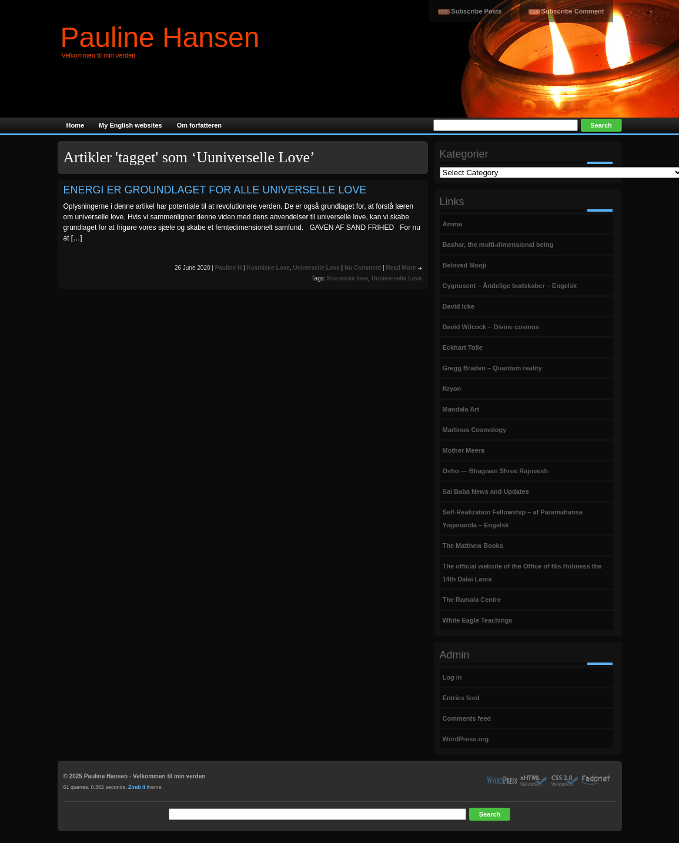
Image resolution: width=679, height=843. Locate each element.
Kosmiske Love (267, 268)
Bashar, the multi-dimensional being (498, 244)
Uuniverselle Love (397, 278)
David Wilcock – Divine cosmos (491, 326)
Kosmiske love (347, 278)
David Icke (458, 306)
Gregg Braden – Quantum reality (492, 368)
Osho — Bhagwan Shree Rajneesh (495, 470)
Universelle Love (316, 268)
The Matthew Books (473, 545)
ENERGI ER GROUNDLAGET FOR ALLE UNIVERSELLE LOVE (215, 190)
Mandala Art (461, 409)
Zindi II (136, 787)
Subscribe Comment (572, 11)
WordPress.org (466, 738)
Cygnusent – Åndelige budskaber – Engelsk (510, 285)
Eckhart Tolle (463, 347)
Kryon (452, 388)
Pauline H (228, 268)
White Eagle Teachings (478, 620)
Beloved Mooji (465, 265)
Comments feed (467, 718)
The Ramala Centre (472, 599)
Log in (452, 677)
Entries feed (461, 697)
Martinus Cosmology (475, 429)
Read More (401, 268)
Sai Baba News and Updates (486, 491)
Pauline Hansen (160, 37)
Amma (453, 224)
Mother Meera (464, 450)
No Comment (362, 268)
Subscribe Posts (476, 11)
